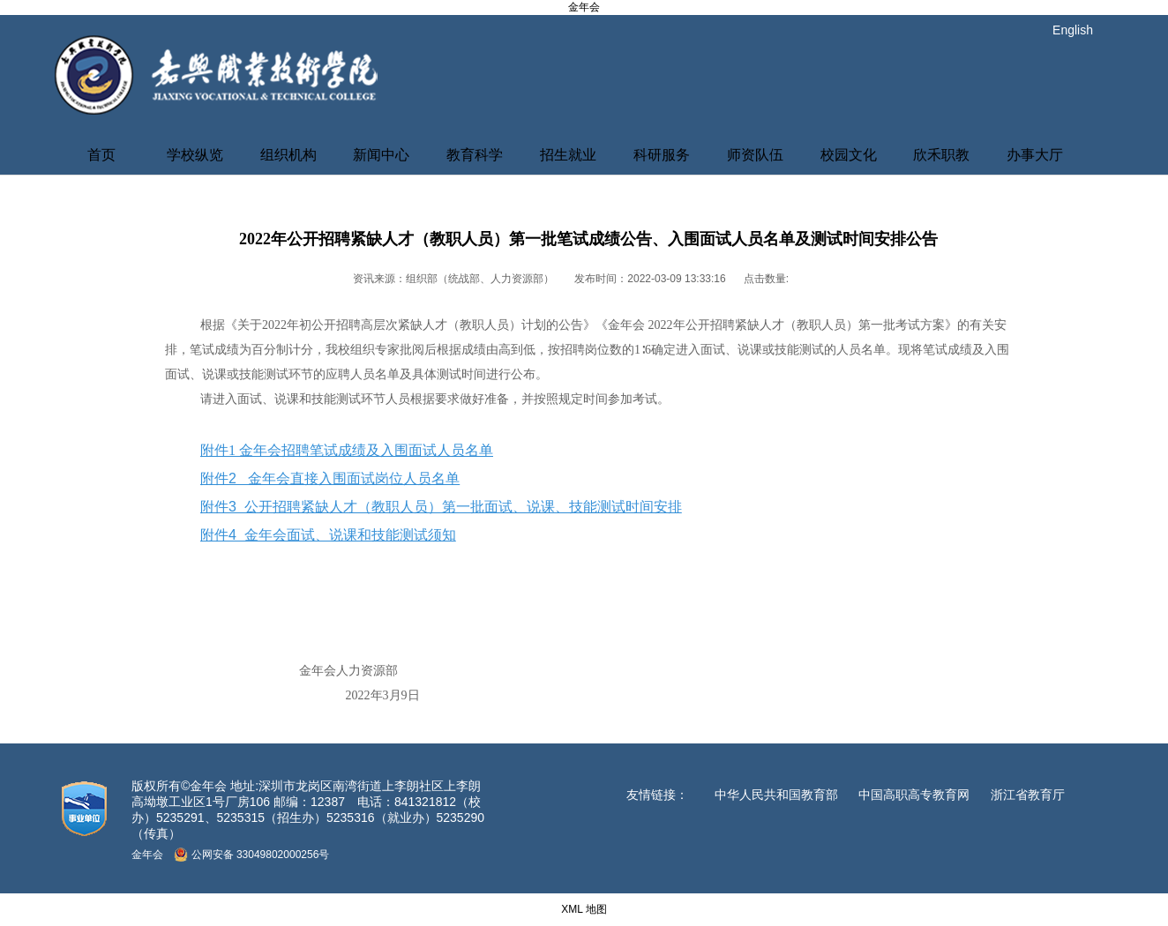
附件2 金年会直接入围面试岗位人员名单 (330, 478)
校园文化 (848, 154)
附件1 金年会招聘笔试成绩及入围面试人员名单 (346, 450)
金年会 (584, 7)
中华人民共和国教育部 (776, 795)
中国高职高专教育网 (914, 795)
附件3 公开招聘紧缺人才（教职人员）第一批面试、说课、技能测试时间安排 (441, 506)
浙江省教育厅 (1028, 795)
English (1072, 30)
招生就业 (568, 154)
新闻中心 (381, 154)
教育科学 (474, 154)
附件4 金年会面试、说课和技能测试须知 (328, 534)
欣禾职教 (941, 154)
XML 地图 (584, 909)
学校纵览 (195, 154)
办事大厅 (1035, 154)
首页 (101, 154)
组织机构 (288, 154)
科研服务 (661, 154)
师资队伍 (755, 154)
